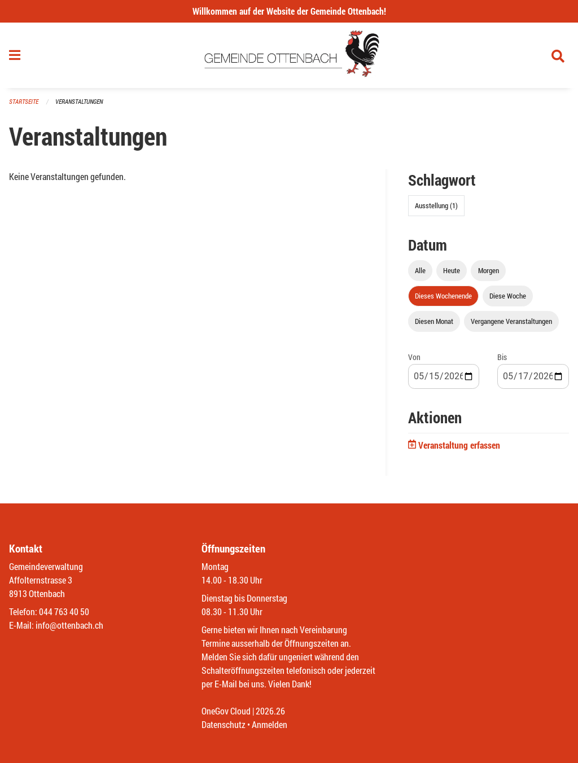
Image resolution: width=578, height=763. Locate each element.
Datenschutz (224, 724)
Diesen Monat (434, 321)
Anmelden (269, 724)
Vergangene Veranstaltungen (511, 321)
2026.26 (270, 711)
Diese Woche (507, 295)
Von (414, 357)
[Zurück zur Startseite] (289, 55)
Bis (502, 357)
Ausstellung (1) (436, 205)
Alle (420, 270)
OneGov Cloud (226, 711)
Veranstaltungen (79, 101)
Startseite (23, 101)
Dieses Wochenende (443, 295)
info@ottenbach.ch (69, 625)
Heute (451, 270)
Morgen (488, 270)
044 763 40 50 (64, 611)
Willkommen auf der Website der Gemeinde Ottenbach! (289, 11)
